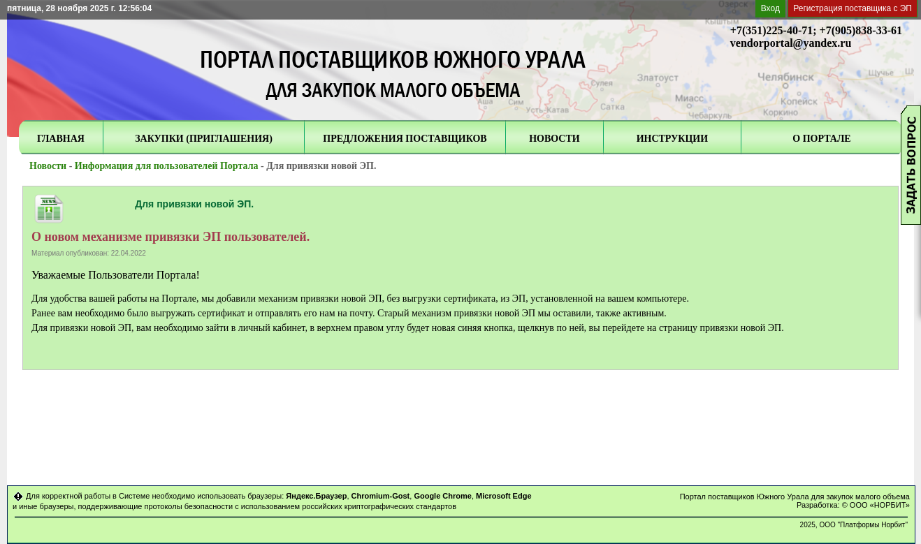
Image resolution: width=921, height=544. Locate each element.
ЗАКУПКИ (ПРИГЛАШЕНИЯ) (204, 138)
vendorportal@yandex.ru (791, 43)
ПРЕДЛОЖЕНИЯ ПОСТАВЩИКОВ (404, 138)
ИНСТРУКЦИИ (673, 138)
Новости (47, 166)
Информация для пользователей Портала (167, 166)
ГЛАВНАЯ (61, 138)
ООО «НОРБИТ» (880, 505)
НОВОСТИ (554, 138)
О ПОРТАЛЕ (821, 138)
